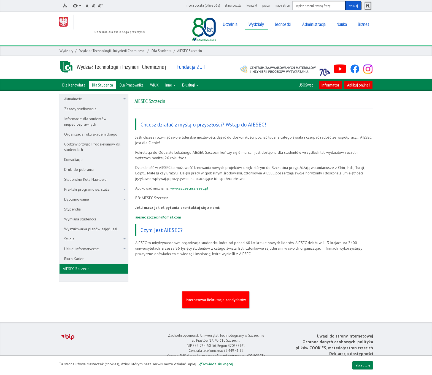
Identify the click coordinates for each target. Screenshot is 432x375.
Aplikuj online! (358, 85)
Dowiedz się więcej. (218, 363)
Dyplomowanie (95, 199)
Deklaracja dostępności (351, 353)
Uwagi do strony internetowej (345, 336)
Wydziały (66, 50)
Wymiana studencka (80, 219)
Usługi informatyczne (95, 248)
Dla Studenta (162, 50)
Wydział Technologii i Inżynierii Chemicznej (112, 50)
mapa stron (282, 5)
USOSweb (306, 85)
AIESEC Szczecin (76, 268)
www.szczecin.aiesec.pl (189, 188)
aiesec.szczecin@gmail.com (158, 217)
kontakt (252, 5)
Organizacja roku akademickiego (90, 134)
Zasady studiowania (80, 108)
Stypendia (72, 209)
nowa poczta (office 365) (203, 5)
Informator (330, 85)
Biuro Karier (74, 258)
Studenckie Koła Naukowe (85, 179)
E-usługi (190, 85)
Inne (170, 85)
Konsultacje (73, 159)
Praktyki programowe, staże (95, 189)
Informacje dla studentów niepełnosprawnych (85, 121)
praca (266, 5)
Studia (95, 238)
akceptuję (362, 365)
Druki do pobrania (79, 169)
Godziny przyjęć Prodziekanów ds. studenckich (92, 147)
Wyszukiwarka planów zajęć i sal (90, 228)
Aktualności (95, 98)
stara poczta (233, 5)
